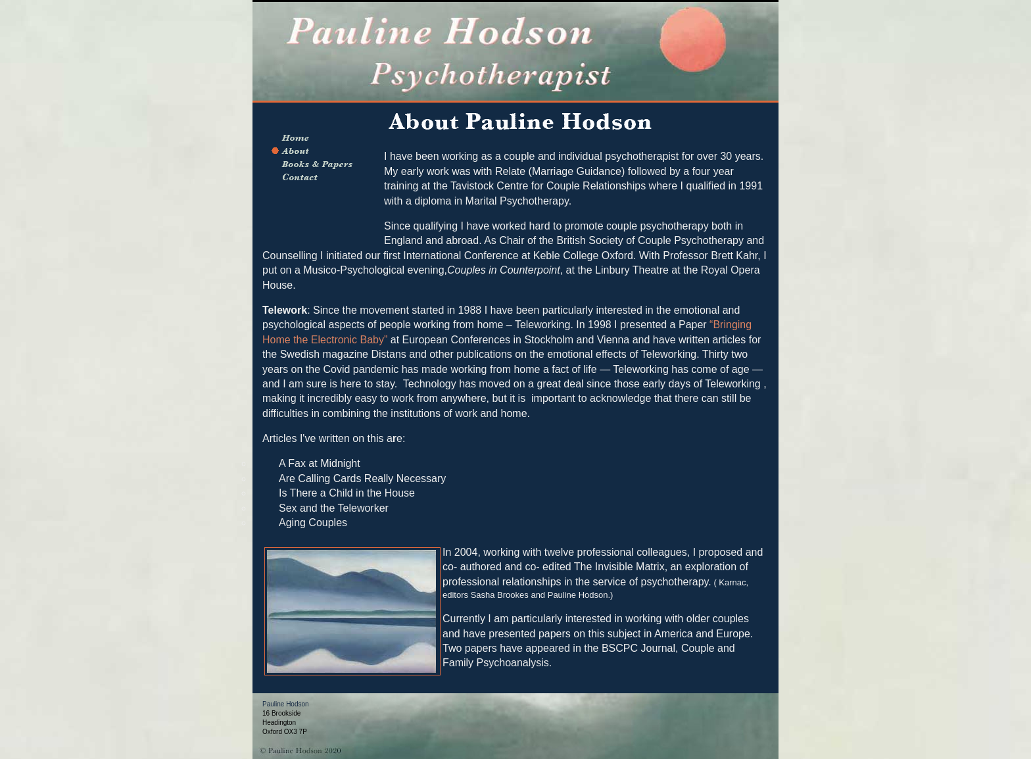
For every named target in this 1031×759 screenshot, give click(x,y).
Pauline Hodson (285, 704)
